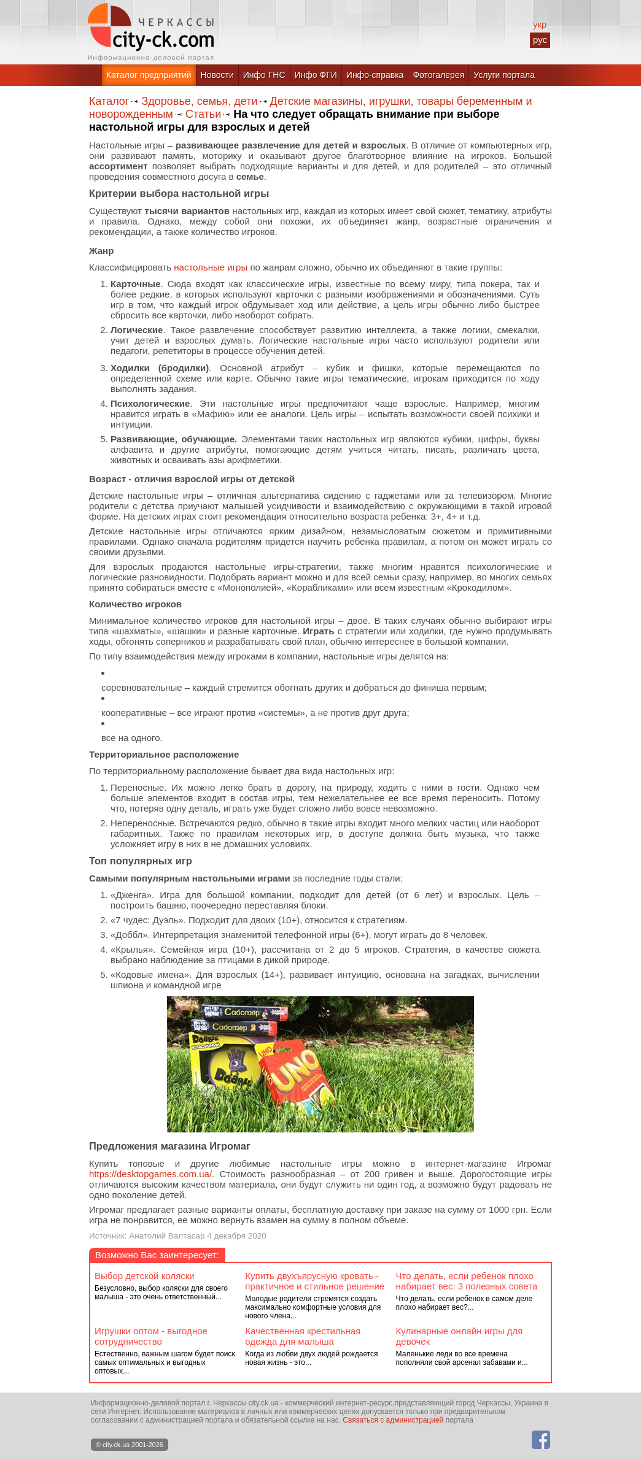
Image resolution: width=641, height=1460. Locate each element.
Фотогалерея (438, 75)
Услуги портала (504, 75)
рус (540, 39)
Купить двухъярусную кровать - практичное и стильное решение (314, 1280)
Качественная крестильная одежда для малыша (302, 1336)
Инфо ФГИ (316, 75)
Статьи (203, 114)
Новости (217, 75)
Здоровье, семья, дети (199, 101)
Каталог (109, 101)
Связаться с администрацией (393, 1420)
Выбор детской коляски (145, 1275)
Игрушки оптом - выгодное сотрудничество (151, 1336)
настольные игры (210, 267)
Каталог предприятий (149, 75)
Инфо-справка (375, 75)
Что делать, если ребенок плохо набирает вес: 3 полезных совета (467, 1280)
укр (539, 24)
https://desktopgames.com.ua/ (150, 1174)
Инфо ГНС (264, 75)
